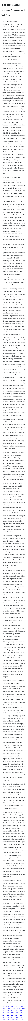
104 (12, 1010)
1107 (21, 1019)
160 (17, 1012)
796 (21, 1017)
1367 (4, 1019)
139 (21, 1015)
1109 (13, 1008)
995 (17, 1019)
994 (12, 1015)
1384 (21, 1006)
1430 (4, 1008)
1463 (8, 1008)
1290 (17, 1017)
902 (21, 1010)
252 (8, 1015)
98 (3, 1006)
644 (12, 1017)
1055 (12, 1012)
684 (21, 1012)
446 (3, 1017)
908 (12, 1006)
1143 (17, 1006)
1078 (7, 1006)
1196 (23, 1008)
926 (16, 1015)
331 (3, 1012)
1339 (8, 1019)
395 (8, 1012)
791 (16, 1010)
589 (8, 1010)
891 (3, 1010)
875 (8, 1017)
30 (13, 1019)
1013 (18, 1008)
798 (3, 1015)
